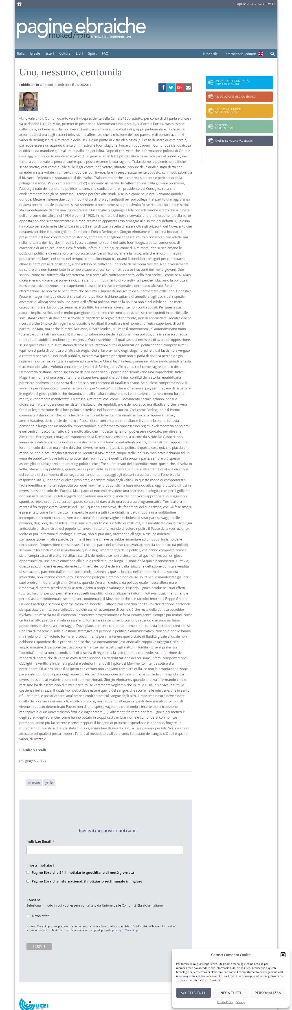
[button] (283, 954)
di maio (34, 782)
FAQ (105, 53)
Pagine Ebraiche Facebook (233, 141)
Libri (79, 53)
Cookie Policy (225, 1002)
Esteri (49, 53)
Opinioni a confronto (55, 85)
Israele (35, 53)
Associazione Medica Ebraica (236, 96)
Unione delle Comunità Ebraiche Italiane (232, 82)
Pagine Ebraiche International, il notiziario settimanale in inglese (87, 881)
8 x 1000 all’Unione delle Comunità (228, 110)
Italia (20, 53)
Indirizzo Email (40, 841)
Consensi (34, 900)
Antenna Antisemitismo (225, 126)
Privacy (240, 1002)
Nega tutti (230, 992)
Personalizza (268, 992)
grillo (49, 782)
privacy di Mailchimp (125, 930)
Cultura (64, 53)
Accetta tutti (194, 992)
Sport (92, 53)
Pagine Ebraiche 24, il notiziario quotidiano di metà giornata (83, 872)
